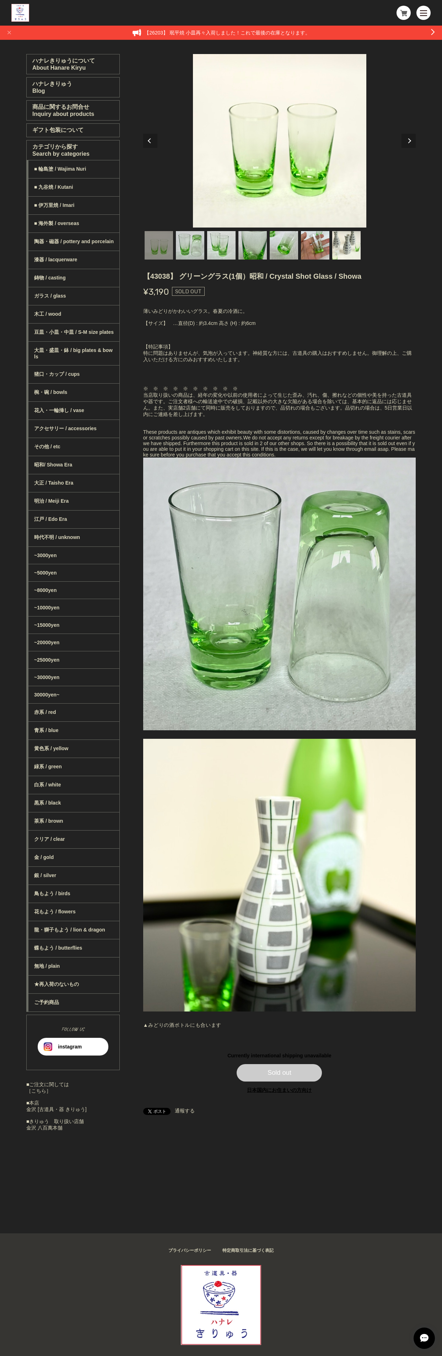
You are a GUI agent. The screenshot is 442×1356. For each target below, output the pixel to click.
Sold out (279, 1072)
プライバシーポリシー (189, 1250)
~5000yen (45, 573)
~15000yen (46, 625)
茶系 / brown (48, 821)
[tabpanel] (279, 141)
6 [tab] (315, 245)
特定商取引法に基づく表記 (248, 1250)
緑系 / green (48, 766)
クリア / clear (49, 839)
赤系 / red (45, 712)
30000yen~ (46, 695)
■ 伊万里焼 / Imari (54, 205)
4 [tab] (252, 245)
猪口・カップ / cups (57, 374)
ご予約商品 (46, 1002)
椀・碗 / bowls (50, 392)
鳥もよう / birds (52, 893)
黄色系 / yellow (51, 748)
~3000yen (45, 555)
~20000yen (46, 642)
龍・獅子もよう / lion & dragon (69, 930)
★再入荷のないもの (56, 984)
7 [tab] (346, 245)
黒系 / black (47, 803)
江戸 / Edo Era (50, 519)
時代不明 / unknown (57, 537)
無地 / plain (47, 966)
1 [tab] (159, 245)
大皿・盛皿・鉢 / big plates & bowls (73, 353)
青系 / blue (46, 730)
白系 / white (47, 785)
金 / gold (44, 857)
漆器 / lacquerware (55, 259)
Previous (150, 141)
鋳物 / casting (50, 278)
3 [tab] (221, 245)
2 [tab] (190, 245)
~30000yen (46, 677)
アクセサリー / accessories (65, 428)
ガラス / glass (50, 296)
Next (408, 141)
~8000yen (45, 590)
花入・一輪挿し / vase (59, 410)
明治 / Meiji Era (51, 501)
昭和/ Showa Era (53, 465)
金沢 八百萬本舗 (44, 1128)
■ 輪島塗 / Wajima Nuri (60, 169)
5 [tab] (284, 245)
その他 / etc (47, 446)
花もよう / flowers (55, 911)
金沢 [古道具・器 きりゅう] (56, 1109)
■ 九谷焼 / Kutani (53, 187)
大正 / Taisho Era (53, 483)
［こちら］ (38, 1091)
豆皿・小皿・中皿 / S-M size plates (74, 332)
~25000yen (46, 660)
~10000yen (46, 607)
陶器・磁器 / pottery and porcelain (74, 241)
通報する (185, 1111)
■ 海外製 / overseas (56, 223)
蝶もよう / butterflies (58, 948)
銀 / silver (45, 875)
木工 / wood (47, 314)
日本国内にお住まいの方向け (279, 1090)
